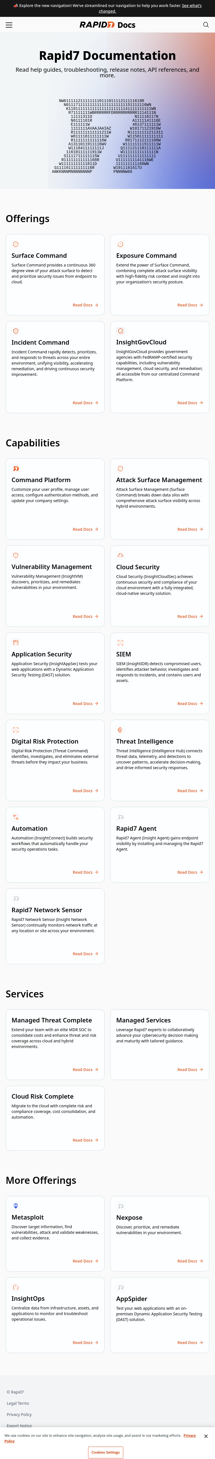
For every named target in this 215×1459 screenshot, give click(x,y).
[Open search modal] (206, 24)
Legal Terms (18, 1403)
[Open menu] (9, 24)
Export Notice (19, 1425)
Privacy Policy (19, 1414)
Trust (11, 1437)
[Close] (206, 1446)
